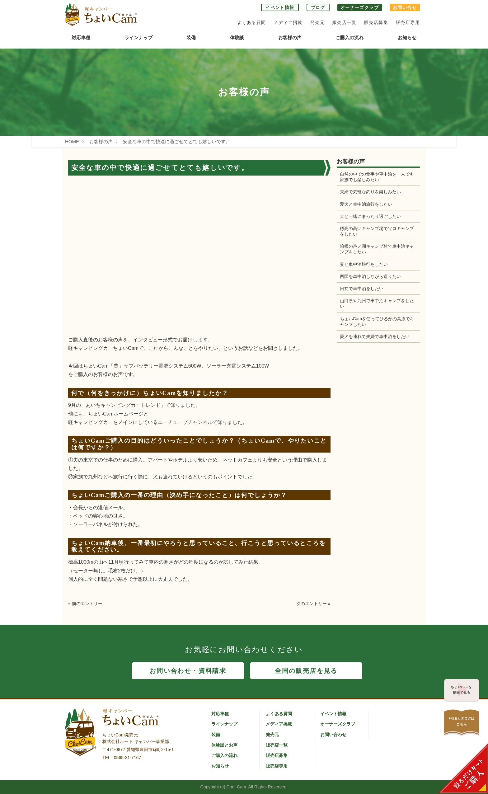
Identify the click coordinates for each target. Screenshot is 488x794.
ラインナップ (138, 37)
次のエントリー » (313, 603)
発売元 (317, 22)
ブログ (318, 7)
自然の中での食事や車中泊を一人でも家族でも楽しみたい (375, 176)
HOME (72, 141)
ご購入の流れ (350, 37)
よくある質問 (251, 22)
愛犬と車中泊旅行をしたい (366, 204)
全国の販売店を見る (306, 670)
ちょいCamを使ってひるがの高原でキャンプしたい (375, 321)
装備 (191, 37)
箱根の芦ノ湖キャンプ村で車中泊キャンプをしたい (375, 249)
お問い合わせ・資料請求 (188, 670)
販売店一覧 (344, 22)
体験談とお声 (224, 745)
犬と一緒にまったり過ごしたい (370, 216)
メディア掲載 (288, 22)
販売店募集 (376, 22)
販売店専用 (408, 22)
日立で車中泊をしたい (361, 288)
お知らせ (407, 37)
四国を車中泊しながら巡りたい (370, 276)
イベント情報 (279, 7)
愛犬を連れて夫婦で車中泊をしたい (375, 336)
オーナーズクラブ (359, 7)
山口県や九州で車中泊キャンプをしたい (375, 303)
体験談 (237, 37)
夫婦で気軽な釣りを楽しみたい (370, 191)
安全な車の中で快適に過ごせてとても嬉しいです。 (176, 141)
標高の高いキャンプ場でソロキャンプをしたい (375, 231)
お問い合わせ (333, 734)
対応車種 (81, 37)
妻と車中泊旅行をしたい (364, 264)
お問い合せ (405, 7)
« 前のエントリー (85, 603)
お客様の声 (290, 37)
